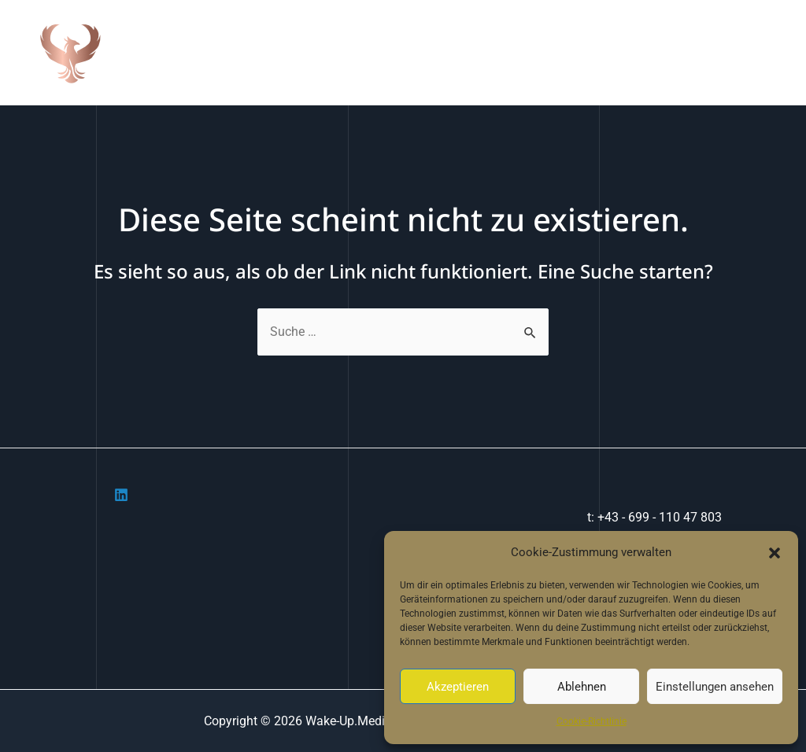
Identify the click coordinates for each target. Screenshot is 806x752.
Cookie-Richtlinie (591, 721)
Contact (612, 52)
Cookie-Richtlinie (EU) (718, 52)
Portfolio (541, 52)
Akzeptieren (458, 687)
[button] (774, 553)
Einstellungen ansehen (715, 687)
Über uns (467, 52)
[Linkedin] (121, 495)
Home (401, 52)
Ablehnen (581, 687)
